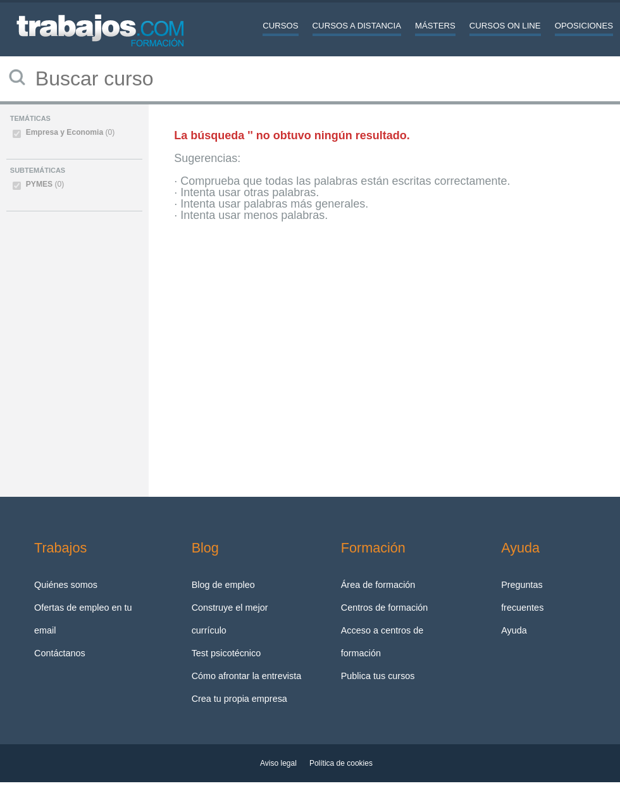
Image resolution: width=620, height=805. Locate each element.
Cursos (280, 25)
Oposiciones (584, 25)
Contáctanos (59, 653)
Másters (435, 25)
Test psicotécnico (226, 653)
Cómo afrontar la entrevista (247, 676)
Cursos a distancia (357, 25)
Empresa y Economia (70, 132)
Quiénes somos (65, 585)
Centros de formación (384, 607)
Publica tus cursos (378, 676)
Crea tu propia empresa (239, 699)
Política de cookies (341, 763)
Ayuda (514, 630)
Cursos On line (505, 25)
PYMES (45, 184)
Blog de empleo (223, 585)
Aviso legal (278, 763)
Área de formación (378, 585)
